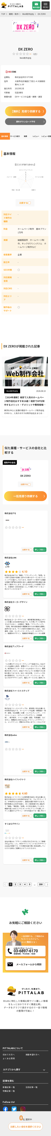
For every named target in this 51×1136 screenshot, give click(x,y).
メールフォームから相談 (28, 964)
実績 (25, 136)
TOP (3, 14)
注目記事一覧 (32, 1087)
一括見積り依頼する (25, 496)
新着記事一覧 (9, 1087)
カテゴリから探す (11, 1069)
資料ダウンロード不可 (25, 121)
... (34, 884)
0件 (35, 54)
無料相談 (36, 7)
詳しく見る (39, 549)
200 (41, 884)
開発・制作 (13, 14)
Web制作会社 (28, 14)
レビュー (36, 136)
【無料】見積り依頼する (26, 111)
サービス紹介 (15, 136)
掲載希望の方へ (33, 1054)
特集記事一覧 (9, 1091)
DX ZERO (42, 14)
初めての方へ (9, 1054)
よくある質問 (9, 1058)
